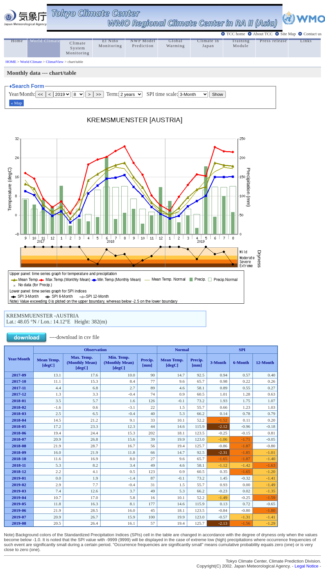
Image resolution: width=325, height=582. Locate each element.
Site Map (288, 34)
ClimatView (55, 62)
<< (40, 94)
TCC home (235, 34)
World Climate (31, 62)
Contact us (312, 34)
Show (217, 94)
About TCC (263, 34)
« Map (16, 102)
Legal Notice (306, 566)
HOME (10, 62)
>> (98, 94)
